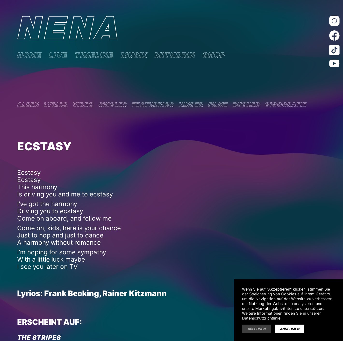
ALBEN (28, 104)
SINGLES (113, 104)
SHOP (214, 55)
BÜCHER (246, 104)
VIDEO (83, 104)
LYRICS (56, 104)
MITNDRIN (175, 55)
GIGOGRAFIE (286, 104)
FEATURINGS (153, 104)
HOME (29, 55)
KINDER (191, 104)
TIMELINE (94, 55)
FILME (218, 104)
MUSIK (134, 55)
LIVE (58, 55)
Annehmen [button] (290, 329)
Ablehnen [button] (257, 329)
